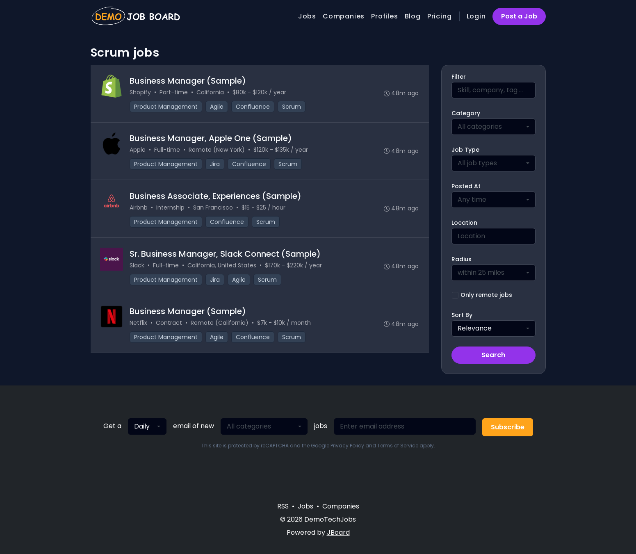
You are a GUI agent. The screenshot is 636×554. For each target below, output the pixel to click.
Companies (344, 16)
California (210, 92)
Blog (413, 16)
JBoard (338, 532)
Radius (461, 259)
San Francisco (213, 208)
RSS (283, 506)
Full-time (167, 150)
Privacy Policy (347, 445)
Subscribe (507, 427)
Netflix (139, 323)
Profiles (384, 16)
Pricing (439, 16)
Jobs (307, 16)
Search (493, 355)
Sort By (461, 315)
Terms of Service (397, 445)
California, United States (222, 266)
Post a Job (519, 16)
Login (476, 16)
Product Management (166, 107)
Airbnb (139, 208)
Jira (215, 164)
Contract (169, 323)
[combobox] (493, 127)
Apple (138, 150)
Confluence (253, 107)
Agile (217, 107)
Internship (171, 208)
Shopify (140, 92)
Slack (137, 266)
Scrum (292, 107)
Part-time (174, 92)
